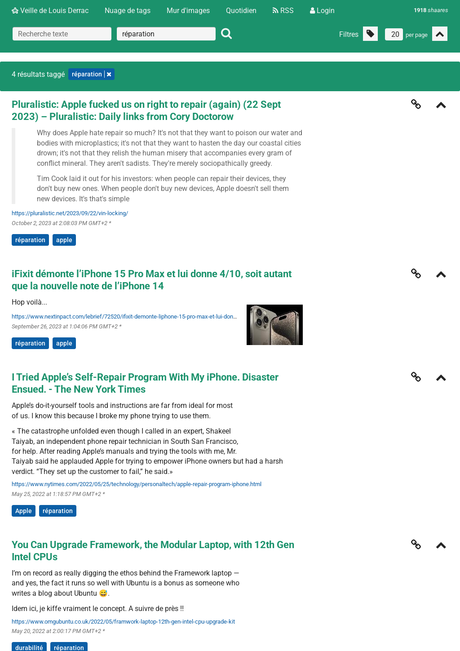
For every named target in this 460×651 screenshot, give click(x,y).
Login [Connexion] (322, 10)
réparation (30, 240)
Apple (23, 510)
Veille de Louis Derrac (50, 10)
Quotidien (241, 10)
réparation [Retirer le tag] (91, 74)
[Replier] (441, 106)
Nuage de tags (127, 10)
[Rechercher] (226, 34)
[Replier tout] (439, 34)
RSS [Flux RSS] (283, 10)
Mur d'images (188, 10)
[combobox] (166, 33)
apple (64, 240)
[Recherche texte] (62, 33)
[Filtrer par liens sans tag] (370, 34)
